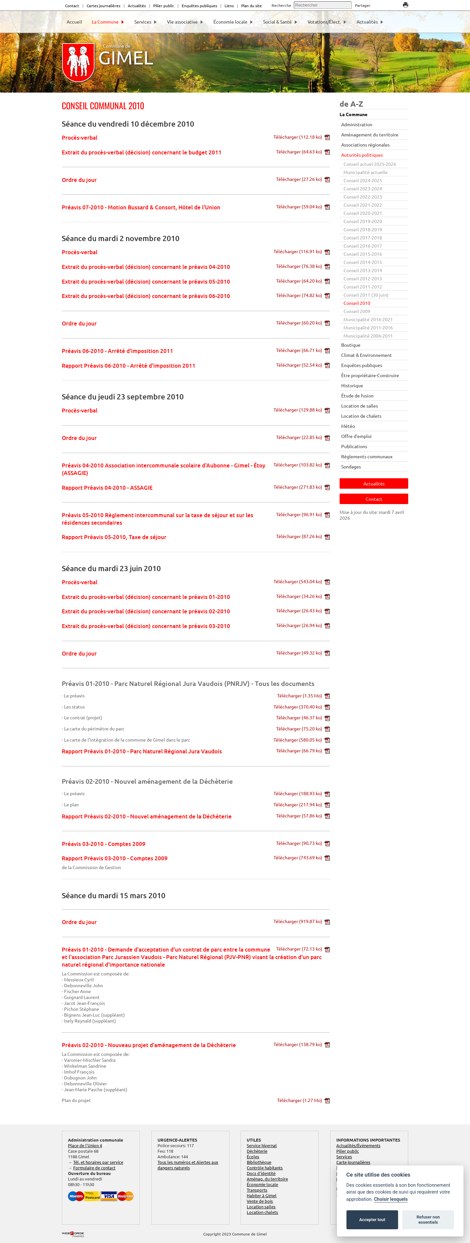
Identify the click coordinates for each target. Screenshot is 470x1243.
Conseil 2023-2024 (363, 188)
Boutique (351, 345)
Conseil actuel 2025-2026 (370, 164)
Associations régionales (365, 145)
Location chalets (262, 1212)
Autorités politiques (362, 155)
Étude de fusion (357, 395)
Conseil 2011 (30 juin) (366, 295)
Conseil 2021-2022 (363, 205)
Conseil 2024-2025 (363, 180)
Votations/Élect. (327, 22)
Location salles (261, 1206)
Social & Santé (280, 22)
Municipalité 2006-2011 (368, 336)
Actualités (137, 5)
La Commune (108, 22)
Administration (356, 124)
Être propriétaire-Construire (370, 375)
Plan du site (251, 5)
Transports (257, 1190)
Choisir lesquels (391, 1199)
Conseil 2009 (357, 311)
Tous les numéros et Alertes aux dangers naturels (188, 1164)
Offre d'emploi (356, 436)
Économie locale (233, 22)
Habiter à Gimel (262, 1195)
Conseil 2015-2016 (363, 254)
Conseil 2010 (357, 303)
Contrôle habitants (265, 1167)
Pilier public (163, 5)
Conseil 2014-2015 (363, 262)
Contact (72, 5)
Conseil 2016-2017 (363, 246)
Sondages (351, 466)
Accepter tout (372, 1219)
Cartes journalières (103, 5)
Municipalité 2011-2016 (368, 327)
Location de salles (359, 406)
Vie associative (185, 22)
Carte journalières (353, 1162)
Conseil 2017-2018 (363, 237)
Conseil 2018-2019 (363, 229)
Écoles (253, 1156)
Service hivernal (262, 1145)
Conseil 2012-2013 (363, 278)
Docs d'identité (261, 1173)
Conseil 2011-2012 (363, 286)
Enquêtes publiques (199, 5)
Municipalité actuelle (366, 172)
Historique (352, 385)
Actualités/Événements (358, 1145)
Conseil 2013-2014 (363, 270)
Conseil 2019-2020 (363, 221)
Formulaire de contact (94, 1167)
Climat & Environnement (366, 355)
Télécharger (302, 137)
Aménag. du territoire (267, 1179)
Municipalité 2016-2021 (368, 319)
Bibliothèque (259, 1162)
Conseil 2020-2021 (363, 213)
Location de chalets (361, 416)
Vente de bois (260, 1201)
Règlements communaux (367, 456)
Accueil (74, 22)
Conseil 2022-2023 (363, 197)
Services (145, 22)
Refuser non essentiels (428, 1220)
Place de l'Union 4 (85, 1145)
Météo (348, 426)
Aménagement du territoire (369, 134)
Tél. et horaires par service (98, 1162)
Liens (229, 5)
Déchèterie (257, 1151)
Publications (354, 446)
